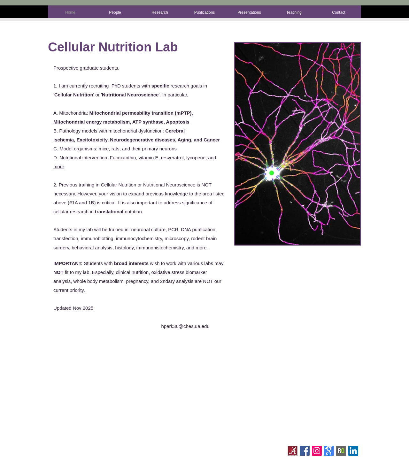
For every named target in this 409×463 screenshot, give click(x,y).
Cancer (211, 139)
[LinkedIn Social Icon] (353, 451)
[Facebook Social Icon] (305, 451)
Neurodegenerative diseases (142, 139)
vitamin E (148, 157)
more (58, 166)
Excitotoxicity (92, 139)
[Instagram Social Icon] (317, 451)
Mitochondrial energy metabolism (91, 122)
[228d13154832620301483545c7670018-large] (341, 451)
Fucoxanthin (123, 157)
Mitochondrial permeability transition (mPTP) (140, 113)
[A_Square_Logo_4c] (292, 451)
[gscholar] (329, 451)
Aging (184, 139)
